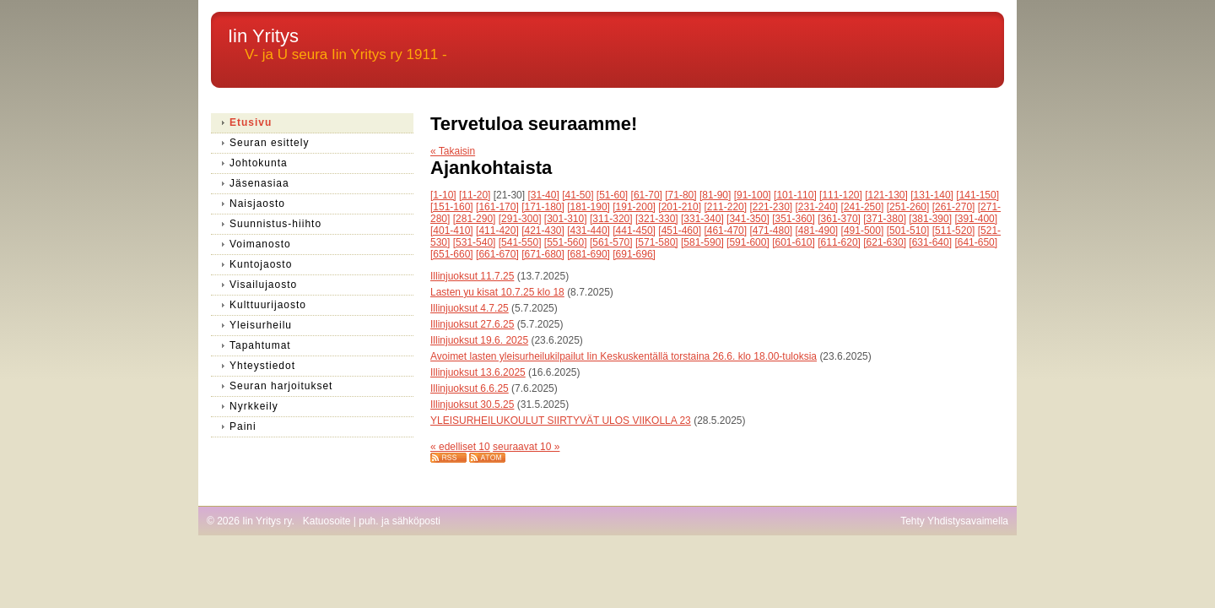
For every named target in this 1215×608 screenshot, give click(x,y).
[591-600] (748, 242)
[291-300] (520, 219)
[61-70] (646, 195)
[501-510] (908, 230)
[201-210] (679, 207)
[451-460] (679, 230)
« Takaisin (452, 151)
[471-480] (770, 230)
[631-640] (930, 242)
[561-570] (611, 242)
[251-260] (908, 207)
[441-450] (634, 230)
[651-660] (451, 254)
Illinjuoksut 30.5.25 (472, 404)
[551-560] (565, 242)
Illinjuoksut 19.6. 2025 (479, 340)
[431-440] (588, 230)
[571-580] (656, 242)
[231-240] (817, 207)
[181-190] (588, 207)
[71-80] (680, 195)
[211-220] (725, 207)
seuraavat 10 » (526, 447)
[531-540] (474, 242)
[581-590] (702, 242)
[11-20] (474, 195)
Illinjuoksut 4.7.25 (469, 308)
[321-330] (656, 219)
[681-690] (588, 254)
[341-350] (748, 219)
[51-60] (612, 195)
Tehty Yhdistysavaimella (954, 521)
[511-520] (953, 230)
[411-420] (497, 230)
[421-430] (542, 230)
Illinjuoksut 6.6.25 (469, 388)
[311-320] (611, 219)
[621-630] (884, 242)
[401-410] (451, 230)
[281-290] (474, 219)
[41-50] (577, 195)
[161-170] (497, 207)
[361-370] (839, 219)
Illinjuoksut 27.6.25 (472, 324)
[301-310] (565, 219)
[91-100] (752, 195)
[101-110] (795, 195)
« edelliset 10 (460, 447)
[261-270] (953, 207)
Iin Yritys (263, 35)
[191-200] (634, 207)
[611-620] (839, 242)
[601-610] (793, 242)
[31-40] (543, 195)
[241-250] (862, 207)
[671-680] (542, 254)
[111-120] (840, 195)
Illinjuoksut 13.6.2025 (478, 372)
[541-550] (520, 242)
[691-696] (634, 254)
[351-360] (793, 219)
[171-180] (542, 207)
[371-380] (884, 219)
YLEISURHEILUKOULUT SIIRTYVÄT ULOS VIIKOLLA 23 (560, 420)
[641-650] (975, 242)
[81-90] (715, 195)
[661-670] (497, 254)
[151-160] (451, 207)
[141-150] (977, 195)
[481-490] (817, 230)
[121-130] (886, 195)
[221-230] (770, 207)
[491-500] (862, 230)
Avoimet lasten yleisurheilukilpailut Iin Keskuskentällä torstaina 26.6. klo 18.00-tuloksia (623, 356)
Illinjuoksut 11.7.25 (472, 276)
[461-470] (725, 230)
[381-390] (930, 219)
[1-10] (443, 195)
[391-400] (975, 219)
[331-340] (702, 219)
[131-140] (931, 195)
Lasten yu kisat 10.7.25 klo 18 (497, 292)
